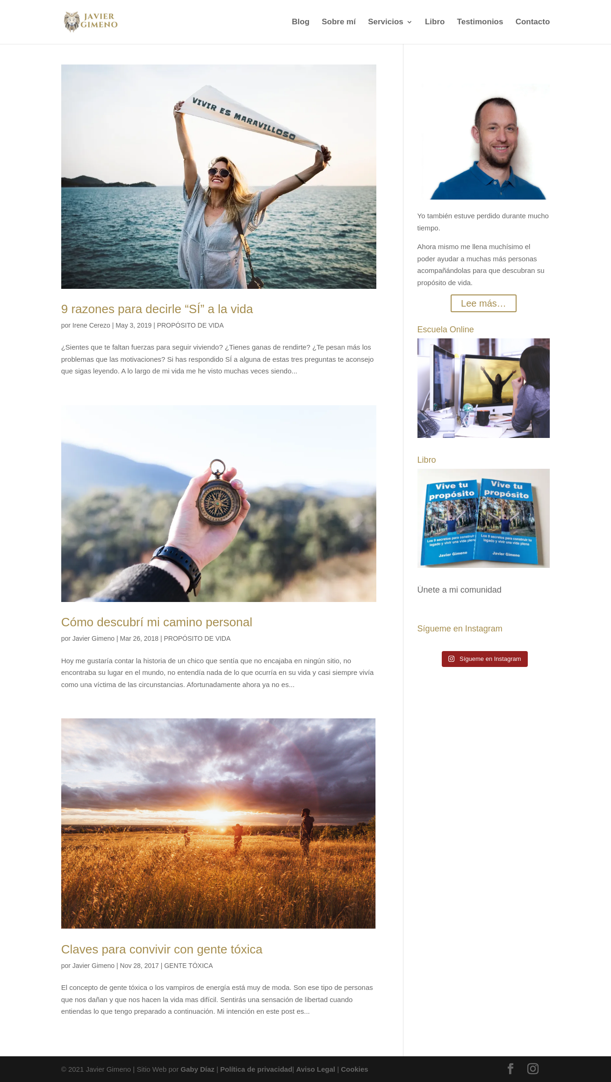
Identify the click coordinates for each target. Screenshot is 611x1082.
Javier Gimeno (93, 638)
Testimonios (480, 22)
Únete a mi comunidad (459, 590)
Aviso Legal (315, 1069)
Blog (300, 22)
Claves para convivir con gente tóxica (162, 949)
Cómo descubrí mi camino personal (156, 622)
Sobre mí (339, 22)
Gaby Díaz (197, 1069)
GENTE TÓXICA (188, 965)
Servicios (385, 22)
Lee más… (483, 303)
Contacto (533, 22)
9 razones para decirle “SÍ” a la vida (157, 309)
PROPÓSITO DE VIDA (190, 325)
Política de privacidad (256, 1069)
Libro (435, 22)
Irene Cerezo (91, 325)
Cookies (354, 1069)
